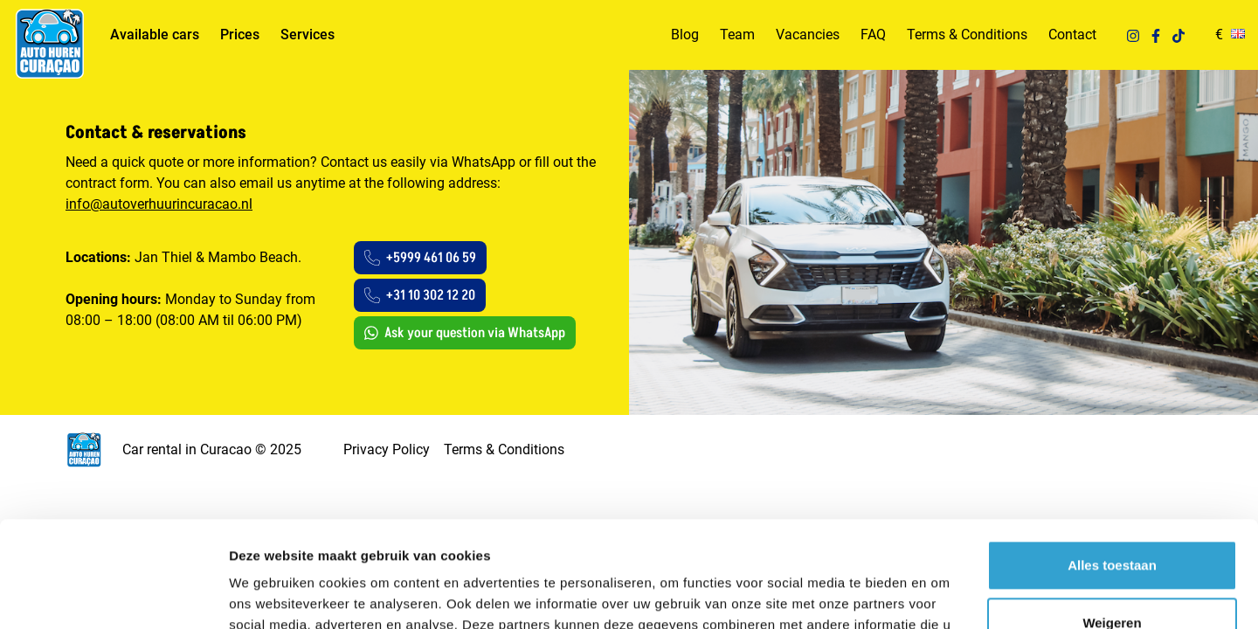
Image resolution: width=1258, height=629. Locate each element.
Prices (239, 34)
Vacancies (808, 34)
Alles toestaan (1112, 466)
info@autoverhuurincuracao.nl (159, 204)
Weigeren (1111, 522)
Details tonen (270, 594)
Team (737, 34)
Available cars (154, 34)
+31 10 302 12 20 (419, 295)
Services (307, 34)
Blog (685, 34)
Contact (1072, 34)
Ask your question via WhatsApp (464, 332)
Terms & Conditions (967, 34)
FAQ (873, 34)
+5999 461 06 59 (420, 257)
